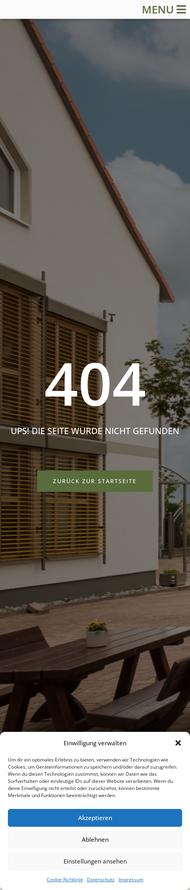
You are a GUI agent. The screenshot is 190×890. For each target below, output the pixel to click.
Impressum (131, 879)
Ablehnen (95, 839)
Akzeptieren (95, 818)
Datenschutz (101, 879)
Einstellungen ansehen (95, 861)
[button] (178, 743)
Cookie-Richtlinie (65, 879)
